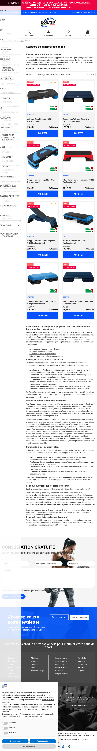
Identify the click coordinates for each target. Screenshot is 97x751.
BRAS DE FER (8, 161)
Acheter (43, 133)
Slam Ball (7, 116)
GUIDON (5, 52)
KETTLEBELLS (8, 93)
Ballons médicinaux (11, 112)
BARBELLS (6, 47)
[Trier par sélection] (74, 74)
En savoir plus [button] (29, 746)
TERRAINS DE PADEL (11, 165)
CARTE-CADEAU (9, 206)
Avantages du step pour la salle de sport (45, 349)
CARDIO (5, 89)
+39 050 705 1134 (30, 12)
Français (89, 12)
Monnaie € (77, 12)
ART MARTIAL (8, 156)
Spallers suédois (10, 134)
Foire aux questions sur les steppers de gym (46, 356)
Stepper (6, 138)
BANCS (5, 61)
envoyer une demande (13, 596)
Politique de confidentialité (58, 591)
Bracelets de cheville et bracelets (11, 125)
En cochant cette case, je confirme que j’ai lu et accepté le (36, 591)
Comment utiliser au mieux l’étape (43, 354)
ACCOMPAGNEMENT (11, 106)
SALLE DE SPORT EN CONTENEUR (11, 182)
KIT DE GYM (7, 102)
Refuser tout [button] (15, 741)
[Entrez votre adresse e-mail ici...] (78, 705)
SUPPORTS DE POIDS (11, 72)
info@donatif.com (49, 12)
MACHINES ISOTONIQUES (8, 78)
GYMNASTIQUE (9, 177)
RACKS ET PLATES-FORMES (10, 66)
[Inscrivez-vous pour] (92, 705)
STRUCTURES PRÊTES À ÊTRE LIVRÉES (9, 199)
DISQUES (6, 56)
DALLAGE (6, 97)
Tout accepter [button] (42, 741)
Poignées (7, 120)
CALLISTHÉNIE (8, 84)
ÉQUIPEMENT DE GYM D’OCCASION (10, 190)
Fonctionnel (7, 131)
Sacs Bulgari (8, 146)
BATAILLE (6, 152)
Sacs (5, 142)
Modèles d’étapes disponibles (41, 351)
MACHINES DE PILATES (8, 171)
